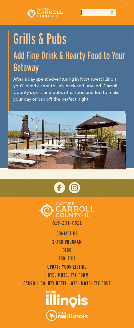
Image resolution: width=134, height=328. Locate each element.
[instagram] (74, 187)
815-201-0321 (67, 223)
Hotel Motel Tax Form (67, 275)
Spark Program (67, 242)
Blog (67, 250)
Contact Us (67, 233)
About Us (67, 258)
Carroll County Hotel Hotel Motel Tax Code (67, 283)
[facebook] (59, 187)
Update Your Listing (67, 267)
